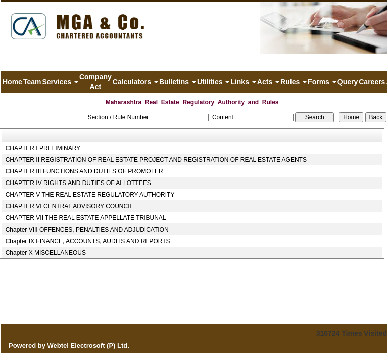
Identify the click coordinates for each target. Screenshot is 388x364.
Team (32, 82)
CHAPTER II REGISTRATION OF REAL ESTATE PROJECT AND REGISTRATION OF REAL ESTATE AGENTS (156, 159)
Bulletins (177, 82)
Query (347, 82)
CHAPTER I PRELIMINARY (43, 148)
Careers (372, 82)
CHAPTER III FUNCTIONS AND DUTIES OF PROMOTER (84, 171)
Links (243, 82)
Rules (293, 82)
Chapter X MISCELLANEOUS (46, 252)
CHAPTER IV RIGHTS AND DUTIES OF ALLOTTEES (78, 183)
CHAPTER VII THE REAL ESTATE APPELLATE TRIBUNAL (86, 217)
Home (12, 82)
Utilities (213, 82)
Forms (322, 82)
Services (60, 82)
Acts (268, 82)
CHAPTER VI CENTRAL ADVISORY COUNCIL (69, 206)
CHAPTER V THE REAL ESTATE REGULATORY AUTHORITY (90, 194)
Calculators (135, 82)
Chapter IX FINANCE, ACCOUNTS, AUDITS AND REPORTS (88, 241)
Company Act (95, 82)
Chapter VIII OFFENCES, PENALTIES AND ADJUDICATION (87, 229)
